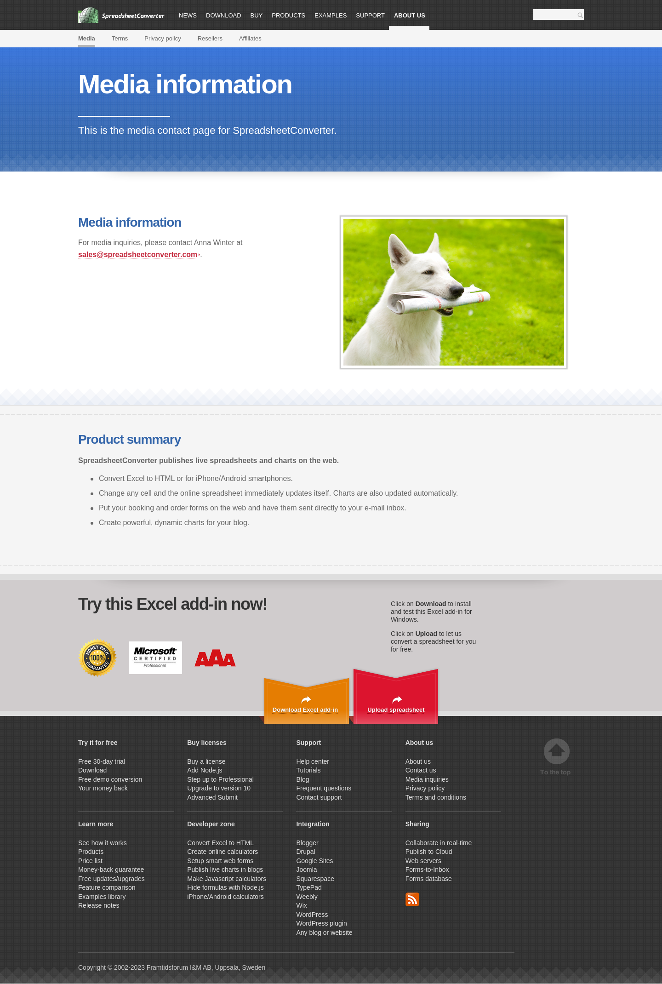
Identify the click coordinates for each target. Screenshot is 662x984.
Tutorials (308, 770)
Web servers (423, 860)
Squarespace (315, 878)
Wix (301, 905)
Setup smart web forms (220, 860)
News (188, 15)
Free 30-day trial (101, 761)
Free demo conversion (110, 779)
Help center (312, 761)
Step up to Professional (221, 779)
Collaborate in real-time (438, 843)
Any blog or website (324, 932)
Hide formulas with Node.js (225, 887)
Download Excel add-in (305, 709)
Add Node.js (205, 770)
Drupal (305, 851)
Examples (330, 15)
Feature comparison (107, 887)
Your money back (103, 788)
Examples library (102, 896)
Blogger (307, 843)
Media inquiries (427, 779)
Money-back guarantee (111, 869)
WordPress (312, 914)
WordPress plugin (321, 923)
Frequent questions (323, 788)
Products (288, 15)
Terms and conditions (435, 797)
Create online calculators (223, 851)
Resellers (210, 38)
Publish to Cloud (428, 851)
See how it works (102, 843)
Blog (302, 779)
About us (409, 15)
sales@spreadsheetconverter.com (139, 254)
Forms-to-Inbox (427, 869)
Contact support (319, 797)
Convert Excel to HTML (220, 843)
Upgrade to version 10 (219, 788)
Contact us (420, 770)
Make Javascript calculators (226, 878)
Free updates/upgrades (111, 878)
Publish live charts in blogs (225, 869)
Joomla (306, 869)
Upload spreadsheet (395, 709)
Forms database (428, 878)
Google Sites (314, 860)
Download (223, 15)
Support (370, 15)
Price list (90, 860)
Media (86, 38)
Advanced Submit (212, 797)
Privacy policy (162, 38)
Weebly (306, 896)
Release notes (99, 905)
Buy (257, 15)
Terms (120, 38)
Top (556, 757)
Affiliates (250, 38)
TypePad (308, 887)
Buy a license (206, 761)
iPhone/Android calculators (225, 896)
